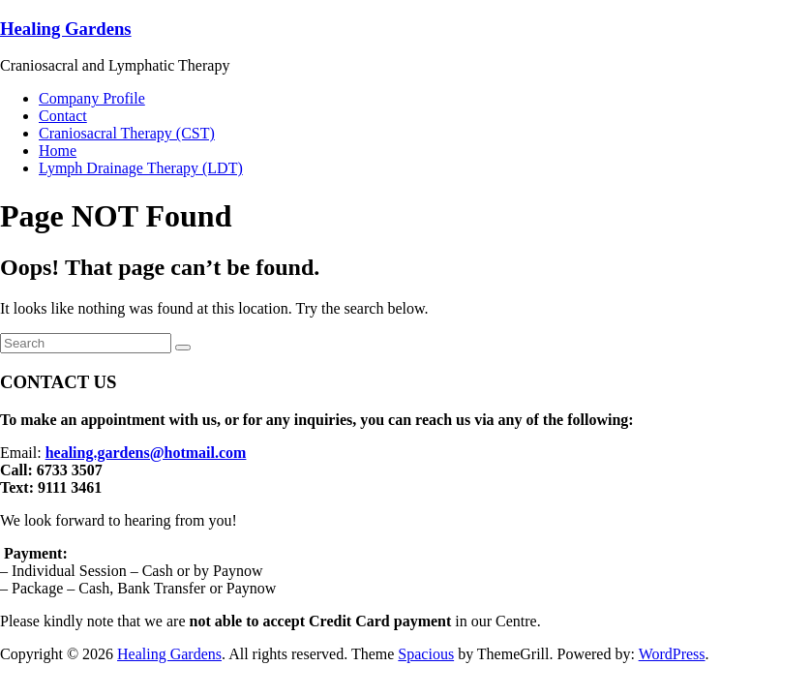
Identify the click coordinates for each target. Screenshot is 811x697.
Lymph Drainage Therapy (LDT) (141, 168)
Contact (63, 115)
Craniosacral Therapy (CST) (127, 133)
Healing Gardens (66, 28)
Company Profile (92, 98)
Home (57, 150)
